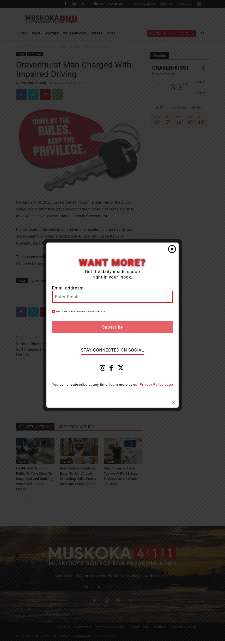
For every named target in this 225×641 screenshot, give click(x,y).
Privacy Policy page (156, 384)
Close (172, 249)
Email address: (67, 288)
